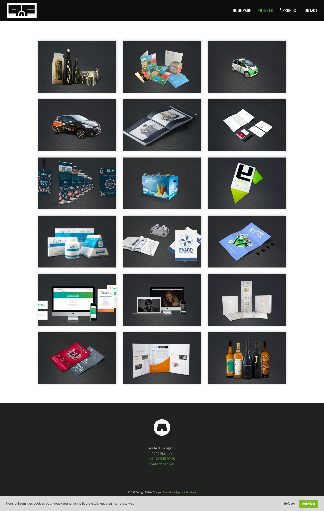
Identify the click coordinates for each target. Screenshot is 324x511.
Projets (265, 10)
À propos (288, 10)
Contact (310, 10)
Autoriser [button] (308, 503)
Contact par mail (162, 464)
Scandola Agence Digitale (179, 492)
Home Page (242, 10)
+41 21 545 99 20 (162, 458)
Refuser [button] (289, 503)
